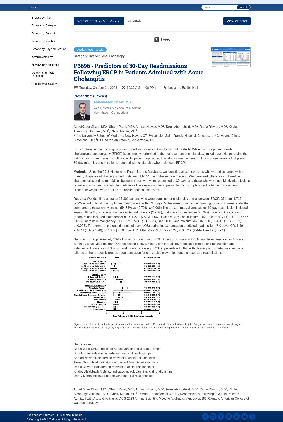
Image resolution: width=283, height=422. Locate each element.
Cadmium (48, 414)
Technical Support (71, 414)
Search (243, 7)
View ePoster (237, 21)
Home (33, 7)
